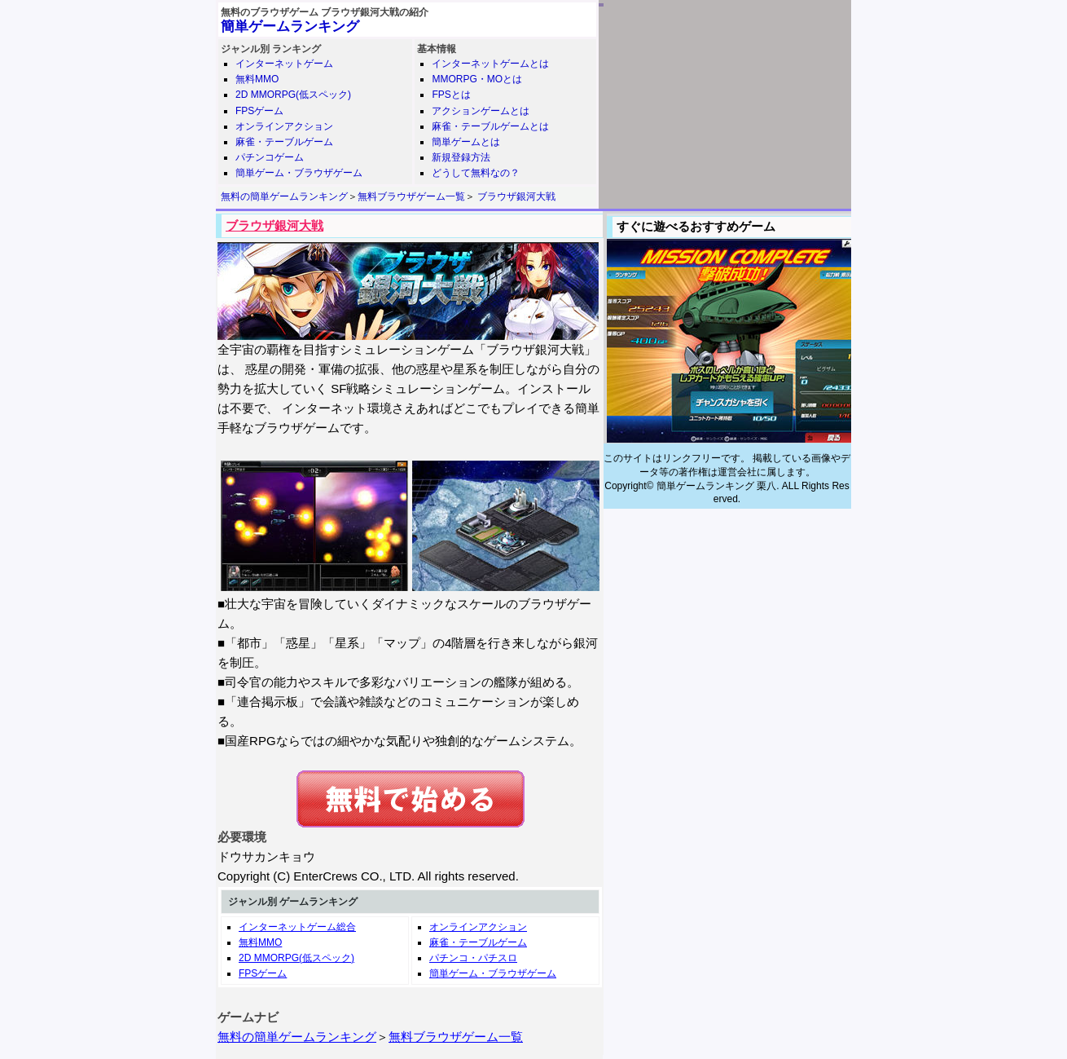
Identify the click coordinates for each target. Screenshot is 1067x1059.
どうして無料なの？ (476, 173)
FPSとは (451, 94)
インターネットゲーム (284, 63)
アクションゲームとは (480, 111)
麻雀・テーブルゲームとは (490, 126)
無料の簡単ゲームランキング (284, 196)
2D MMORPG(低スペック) (293, 94)
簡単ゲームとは (466, 142)
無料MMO (257, 79)
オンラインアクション (284, 126)
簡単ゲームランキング (290, 26)
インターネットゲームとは (490, 63)
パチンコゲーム (269, 157)
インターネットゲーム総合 (297, 927)
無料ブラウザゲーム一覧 (411, 196)
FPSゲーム (259, 111)
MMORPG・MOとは (477, 79)
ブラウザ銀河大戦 (516, 196)
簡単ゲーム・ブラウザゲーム (298, 173)
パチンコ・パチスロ (473, 958)
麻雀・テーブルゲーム (284, 142)
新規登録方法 (461, 157)
